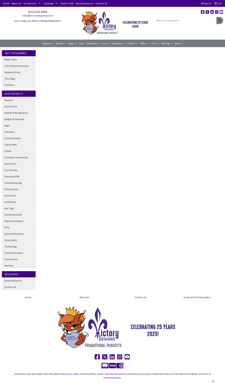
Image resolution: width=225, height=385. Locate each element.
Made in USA (67, 3)
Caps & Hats (10, 144)
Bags (7, 125)
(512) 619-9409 (37, 12)
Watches (9, 265)
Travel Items (11, 259)
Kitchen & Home (13, 214)
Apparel (8, 100)
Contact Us (101, 3)
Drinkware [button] (92, 43)
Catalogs (48, 3)
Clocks (7, 151)
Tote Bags (9, 78)
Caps (81, 43)
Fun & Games (11, 189)
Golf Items (10, 195)
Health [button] (131, 43)
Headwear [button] (117, 43)
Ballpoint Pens (12, 72)
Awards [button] (59, 43)
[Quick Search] (184, 20)
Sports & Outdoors (14, 233)
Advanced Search (84, 3)
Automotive (10, 106)
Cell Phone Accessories (16, 65)
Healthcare (10, 201)
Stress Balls (10, 240)
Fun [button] (105, 43)
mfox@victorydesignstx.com (37, 15)
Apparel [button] (46, 43)
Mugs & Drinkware (13, 221)
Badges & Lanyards (14, 119)
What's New (10, 59)
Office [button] (143, 43)
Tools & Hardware (13, 252)
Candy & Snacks (12, 138)
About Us (16, 3)
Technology (10, 246)
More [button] (177, 43)
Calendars (9, 131)
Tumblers (9, 85)
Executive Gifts (12, 176)
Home (6, 3)
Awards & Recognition (16, 112)
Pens (7, 227)
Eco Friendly (10, 170)
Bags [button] (71, 43)
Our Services (30, 3)
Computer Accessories (16, 157)
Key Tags (9, 208)
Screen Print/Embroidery (197, 297)
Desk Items (10, 163)
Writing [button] (165, 43)
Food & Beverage (13, 182)
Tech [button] (153, 43)
